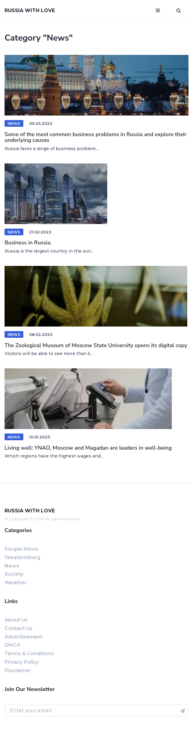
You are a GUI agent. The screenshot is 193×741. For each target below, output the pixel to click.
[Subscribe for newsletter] (182, 711)
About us (16, 620)
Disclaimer (18, 670)
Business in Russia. (28, 242)
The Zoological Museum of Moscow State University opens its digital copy (96, 345)
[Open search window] (178, 10)
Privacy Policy (22, 662)
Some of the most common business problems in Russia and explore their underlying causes (95, 137)
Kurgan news (21, 549)
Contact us (18, 628)
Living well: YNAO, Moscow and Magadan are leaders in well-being (88, 447)
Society (14, 574)
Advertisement (23, 637)
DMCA (12, 645)
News (14, 123)
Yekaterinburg (22, 557)
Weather (16, 582)
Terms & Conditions (29, 653)
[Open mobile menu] (158, 10)
